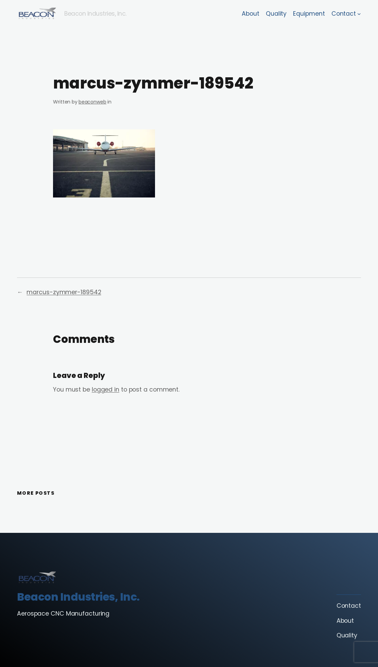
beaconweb (92, 101)
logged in (105, 389)
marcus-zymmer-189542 (64, 292)
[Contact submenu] (359, 14)
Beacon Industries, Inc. (95, 14)
